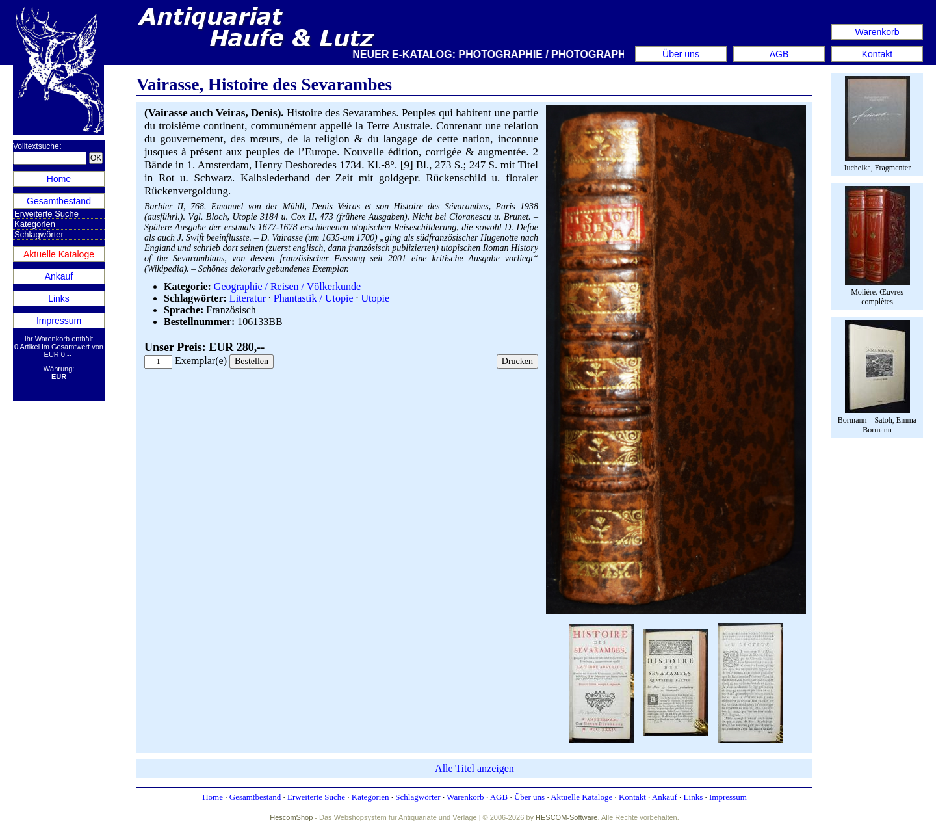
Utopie (375, 298)
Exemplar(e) (201, 360)
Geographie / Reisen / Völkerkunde (287, 286)
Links (59, 298)
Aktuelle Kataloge (58, 254)
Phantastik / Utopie (314, 298)
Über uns (680, 54)
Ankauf (59, 276)
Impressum (58, 320)
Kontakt (877, 54)
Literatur (247, 298)
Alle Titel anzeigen (474, 768)
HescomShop (291, 817)
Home (59, 179)
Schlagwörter (39, 234)
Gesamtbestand (59, 201)
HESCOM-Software (566, 817)
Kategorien (34, 224)
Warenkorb (877, 32)
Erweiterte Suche (46, 213)
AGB (779, 54)
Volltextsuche (36, 146)
